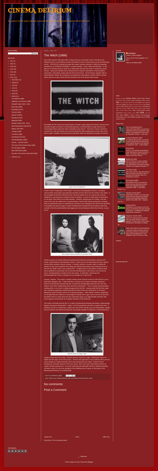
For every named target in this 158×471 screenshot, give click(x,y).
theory (90, 378)
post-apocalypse (145, 115)
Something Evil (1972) (18, 137)
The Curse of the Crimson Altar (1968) (23, 145)
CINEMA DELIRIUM (40, 10)
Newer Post (48, 437)
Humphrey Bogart (145, 100)
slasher (133, 117)
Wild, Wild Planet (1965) (19, 150)
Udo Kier (147, 112)
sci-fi (129, 117)
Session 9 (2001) (17, 115)
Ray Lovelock (138, 108)
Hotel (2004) (130, 148)
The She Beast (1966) (18, 148)
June (13, 88)
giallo (121, 115)
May (13, 91)
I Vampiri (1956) (16, 131)
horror (126, 115)
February (15, 157)
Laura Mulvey (74, 378)
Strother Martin (140, 110)
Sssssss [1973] (130, 205)
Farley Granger (126, 100)
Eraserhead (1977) (17, 109)
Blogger (90, 462)
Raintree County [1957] (133, 193)
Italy (69, 378)
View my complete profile (134, 62)
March (14, 96)
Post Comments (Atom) (60, 440)
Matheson (131, 106)
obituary (137, 115)
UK (137, 113)
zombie (123, 119)
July (13, 85)
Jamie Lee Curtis (133, 102)
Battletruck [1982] (131, 159)
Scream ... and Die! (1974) (20, 142)
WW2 (117, 115)
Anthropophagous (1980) (19, 139)
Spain (134, 110)
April (13, 93)
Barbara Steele (131, 98)
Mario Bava (124, 106)
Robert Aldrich (146, 108)
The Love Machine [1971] (134, 127)
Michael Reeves (138, 106)
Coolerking (131, 53)
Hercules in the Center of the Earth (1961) (25, 153)
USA (142, 112)
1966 (50, 378)
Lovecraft (118, 106)
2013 (12, 72)
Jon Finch (135, 104)
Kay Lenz (140, 104)
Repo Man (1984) (17, 107)
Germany (137, 100)
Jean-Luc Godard (121, 104)
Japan (139, 102)
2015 (12, 66)
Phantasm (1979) (17, 118)
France (133, 100)
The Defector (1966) (18, 98)
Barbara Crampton (121, 98)
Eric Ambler (119, 100)
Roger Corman (120, 110)
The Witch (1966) (17, 134)
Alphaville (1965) (17, 120)
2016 (12, 64)
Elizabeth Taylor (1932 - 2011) (21, 104)
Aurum (54, 378)
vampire (118, 119)
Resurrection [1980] (132, 180)
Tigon (134, 112)
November (15, 80)
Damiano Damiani (62, 378)
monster (132, 115)
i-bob (78, 462)
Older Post (106, 437)
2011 (12, 77)
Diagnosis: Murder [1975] (134, 216)
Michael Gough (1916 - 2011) (21, 123)
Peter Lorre (130, 108)
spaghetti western (141, 117)
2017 (12, 61)
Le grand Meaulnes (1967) (134, 138)
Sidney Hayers (128, 110)
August (14, 82)
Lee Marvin (147, 104)
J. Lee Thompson (124, 102)
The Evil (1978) (16, 112)
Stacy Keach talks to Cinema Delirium (137, 228)
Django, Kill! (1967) (17, 129)
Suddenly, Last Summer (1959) (21, 101)
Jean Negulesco (146, 102)
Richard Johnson (83, 378)
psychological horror (121, 117)
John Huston (129, 104)
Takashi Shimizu (128, 112)
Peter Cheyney (123, 108)
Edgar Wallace (146, 98)
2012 (12, 74)
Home (77, 437)
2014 (12, 69)
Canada (138, 98)
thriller (148, 117)
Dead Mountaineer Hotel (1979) (21, 126)
